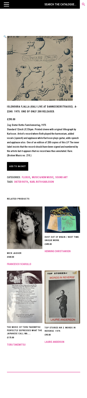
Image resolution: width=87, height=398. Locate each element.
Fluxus (26, 177)
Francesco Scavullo (19, 264)
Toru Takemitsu (16, 344)
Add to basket (17, 166)
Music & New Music (43, 177)
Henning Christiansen (58, 251)
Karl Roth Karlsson (42, 181)
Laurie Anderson (54, 342)
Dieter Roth (21, 181)
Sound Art (61, 177)
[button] (6, 4)
